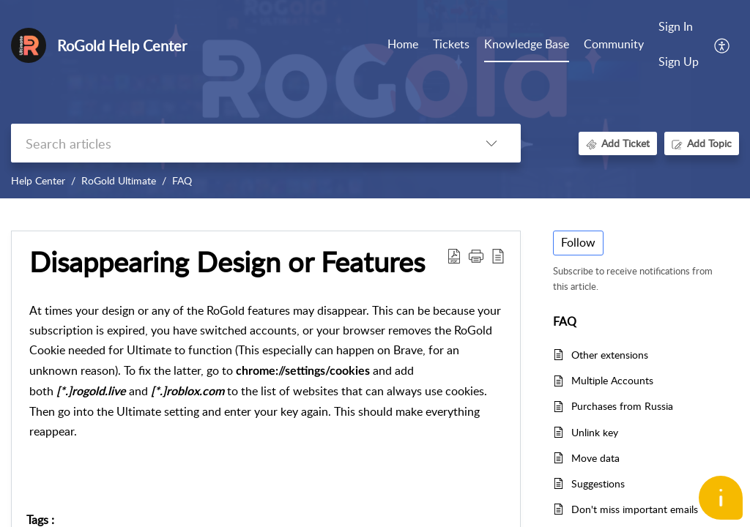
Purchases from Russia (622, 406)
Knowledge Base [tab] (526, 44)
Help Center (38, 180)
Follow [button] (578, 242)
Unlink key (594, 432)
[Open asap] (721, 498)
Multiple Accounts (612, 380)
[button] (722, 44)
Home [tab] (402, 44)
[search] (236, 143)
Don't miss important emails (634, 509)
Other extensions (609, 355)
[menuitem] (678, 27)
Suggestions (598, 483)
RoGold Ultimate (118, 180)
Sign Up (678, 61)
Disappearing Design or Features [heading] (227, 262)
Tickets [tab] (451, 44)
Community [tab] (614, 44)
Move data (595, 458)
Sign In (675, 26)
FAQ (182, 180)
